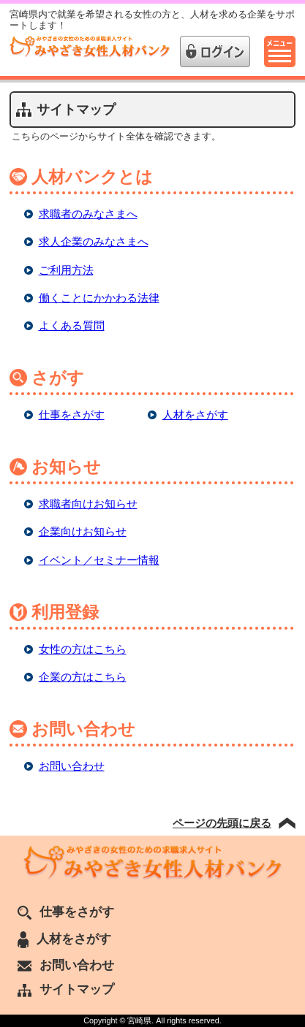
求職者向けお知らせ (88, 503)
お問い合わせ (72, 766)
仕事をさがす (72, 414)
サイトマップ (66, 989)
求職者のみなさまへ (88, 213)
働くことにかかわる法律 (99, 297)
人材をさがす (195, 414)
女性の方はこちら (83, 649)
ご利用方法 (66, 270)
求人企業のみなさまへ (93, 241)
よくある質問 (72, 325)
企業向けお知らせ (83, 531)
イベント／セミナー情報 (99, 560)
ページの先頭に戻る (222, 823)
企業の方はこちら (83, 677)
